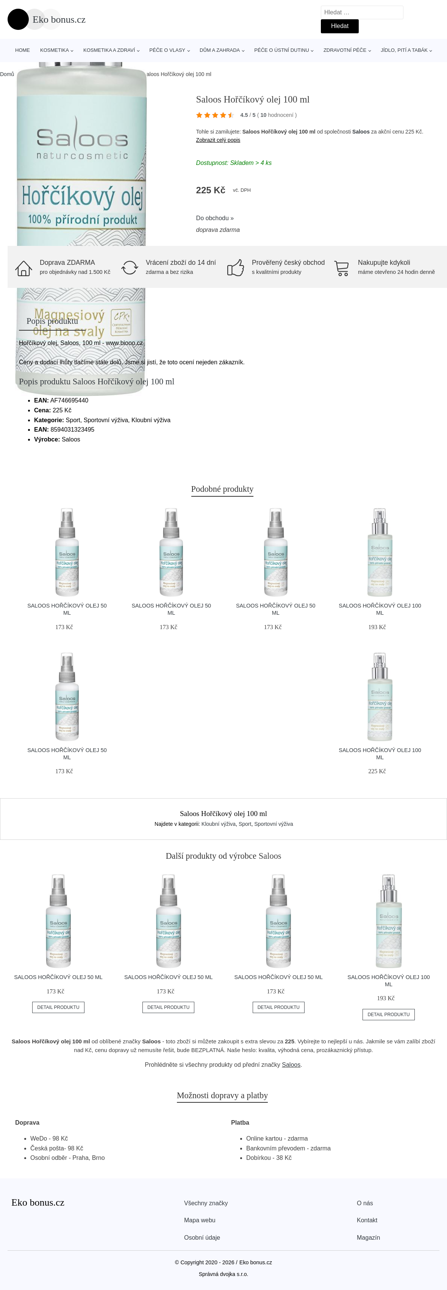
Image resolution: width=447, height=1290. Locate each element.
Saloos (361, 132)
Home (22, 50)
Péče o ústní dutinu (281, 50)
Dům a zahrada (220, 50)
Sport (245, 824)
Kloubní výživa (219, 824)
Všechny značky (206, 1203)
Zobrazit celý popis (218, 140)
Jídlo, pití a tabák (404, 50)
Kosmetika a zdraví (109, 50)
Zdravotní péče (345, 50)
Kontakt (367, 1220)
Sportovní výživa (273, 824)
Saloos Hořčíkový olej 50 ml (58, 977)
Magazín (368, 1237)
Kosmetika (54, 50)
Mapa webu (200, 1220)
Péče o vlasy (167, 50)
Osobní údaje (202, 1237)
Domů (7, 74)
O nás (365, 1203)
